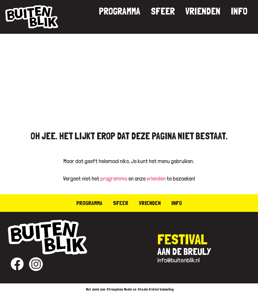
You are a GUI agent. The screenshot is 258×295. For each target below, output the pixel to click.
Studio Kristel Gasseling (155, 289)
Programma (119, 11)
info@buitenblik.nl (178, 260)
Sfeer (163, 11)
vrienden (156, 178)
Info (239, 11)
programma (113, 178)
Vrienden (202, 11)
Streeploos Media (119, 289)
